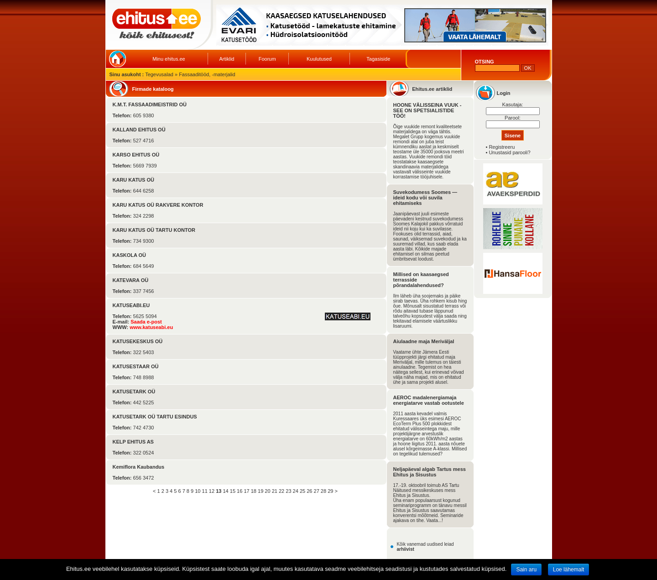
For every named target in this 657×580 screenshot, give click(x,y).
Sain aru (526, 569)
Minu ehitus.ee (168, 59)
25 (302, 491)
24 (295, 491)
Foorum (267, 59)
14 (225, 491)
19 (260, 491)
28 (323, 491)
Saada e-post (146, 321)
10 (197, 491)
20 (267, 491)
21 (274, 491)
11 (205, 491)
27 (316, 491)
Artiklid (226, 59)
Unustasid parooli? (509, 152)
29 (330, 491)
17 (246, 491)
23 (288, 491)
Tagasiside (378, 59)
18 (253, 491)
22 (281, 491)
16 (239, 491)
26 (309, 491)
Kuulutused (319, 59)
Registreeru (502, 147)
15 (232, 491)
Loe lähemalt (568, 569)
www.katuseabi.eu (151, 327)
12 (211, 491)
